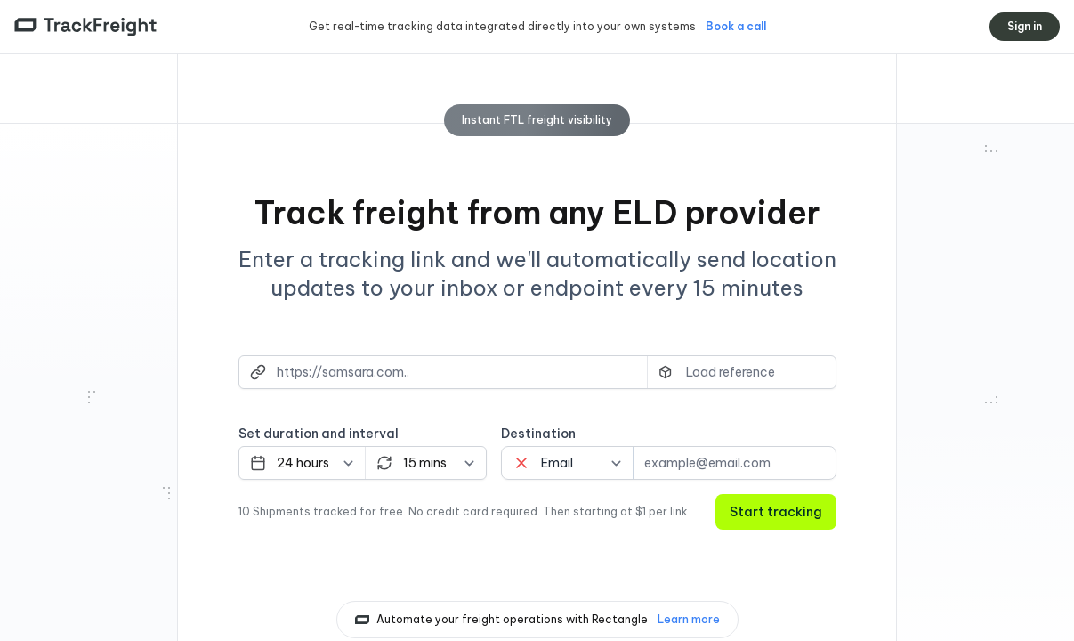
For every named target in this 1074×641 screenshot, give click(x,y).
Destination (538, 434)
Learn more (689, 619)
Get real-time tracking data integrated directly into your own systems (504, 26)
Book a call (736, 26)
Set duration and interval (318, 434)
